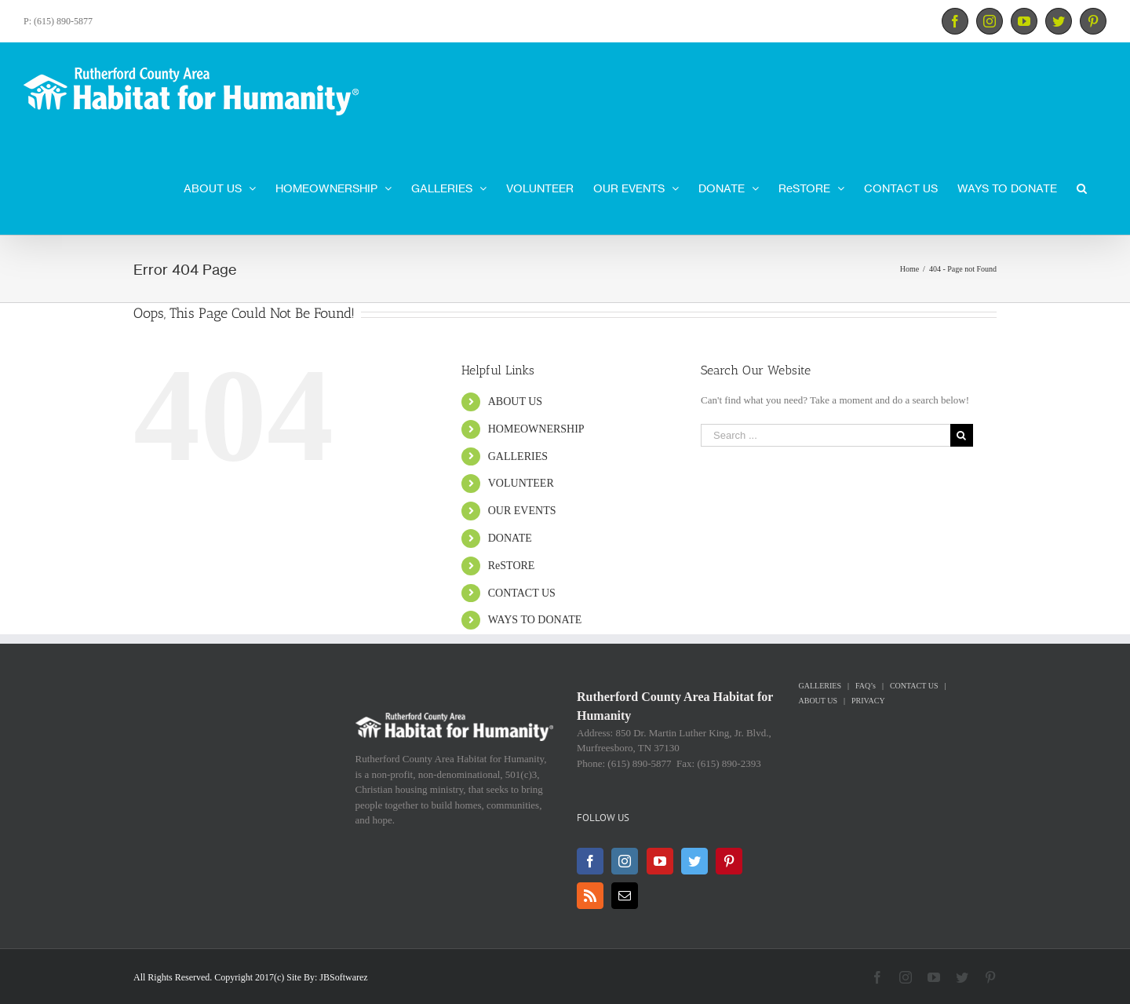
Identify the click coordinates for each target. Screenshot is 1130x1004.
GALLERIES (518, 456)
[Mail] (624, 895)
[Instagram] (624, 861)
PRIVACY (868, 700)
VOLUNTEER (521, 483)
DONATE (510, 538)
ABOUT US (515, 401)
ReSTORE (511, 565)
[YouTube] (660, 861)
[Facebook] (590, 861)
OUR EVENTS (522, 511)
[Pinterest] (729, 861)
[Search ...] (825, 435)
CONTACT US (522, 593)
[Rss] (590, 895)
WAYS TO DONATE (535, 620)
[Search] (1082, 187)
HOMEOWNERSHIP (536, 429)
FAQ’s (865, 685)
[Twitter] (694, 861)
